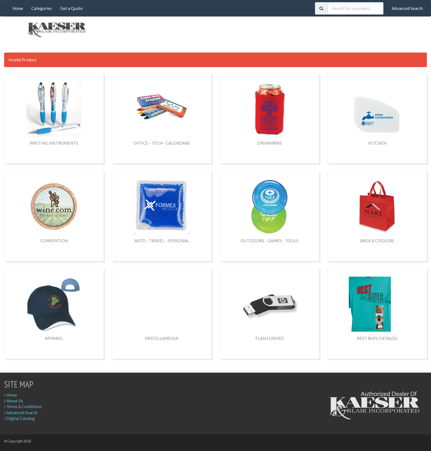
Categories (41, 8)
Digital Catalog (20, 418)
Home (17, 8)
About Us (14, 400)
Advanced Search (407, 8)
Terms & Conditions (24, 406)
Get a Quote (71, 8)
